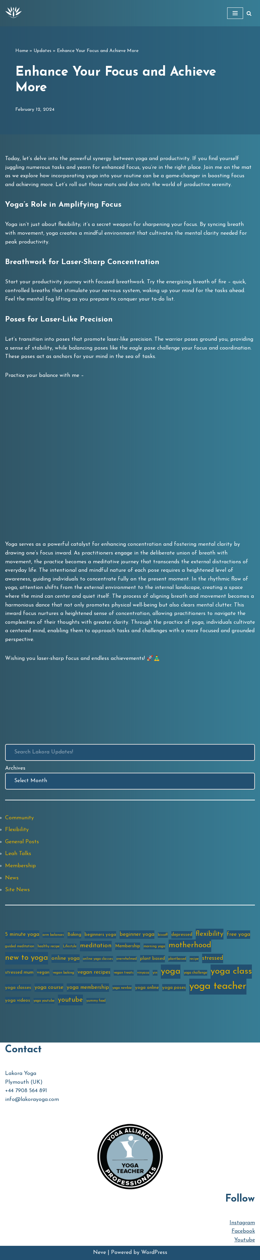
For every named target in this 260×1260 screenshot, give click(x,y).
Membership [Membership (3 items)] (127, 946)
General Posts (22, 842)
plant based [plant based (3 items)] (152, 958)
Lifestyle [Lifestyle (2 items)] (70, 946)
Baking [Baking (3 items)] (74, 934)
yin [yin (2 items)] (155, 973)
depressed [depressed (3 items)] (181, 934)
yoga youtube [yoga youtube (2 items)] (44, 1001)
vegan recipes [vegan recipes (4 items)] (94, 972)
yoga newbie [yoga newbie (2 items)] (122, 988)
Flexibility (17, 829)
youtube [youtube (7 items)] (70, 1000)
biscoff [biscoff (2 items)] (163, 935)
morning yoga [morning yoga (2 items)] (154, 946)
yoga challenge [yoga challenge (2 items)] (195, 973)
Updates (42, 50)
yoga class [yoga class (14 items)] (231, 971)
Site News (17, 890)
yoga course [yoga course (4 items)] (49, 987)
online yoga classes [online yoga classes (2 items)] (98, 959)
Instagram (242, 1223)
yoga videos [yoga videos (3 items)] (17, 1000)
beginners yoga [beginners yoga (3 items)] (100, 934)
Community (19, 818)
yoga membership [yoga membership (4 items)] (88, 987)
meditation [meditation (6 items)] (96, 946)
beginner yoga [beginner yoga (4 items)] (137, 934)
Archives (15, 768)
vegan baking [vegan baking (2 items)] (63, 973)
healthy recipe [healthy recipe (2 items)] (49, 946)
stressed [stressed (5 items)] (212, 958)
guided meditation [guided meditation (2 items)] (19, 946)
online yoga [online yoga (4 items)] (65, 958)
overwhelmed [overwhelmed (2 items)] (126, 959)
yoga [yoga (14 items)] (170, 971)
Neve (99, 1252)
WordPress (154, 1252)
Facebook (243, 1231)
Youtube (244, 1240)
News (12, 878)
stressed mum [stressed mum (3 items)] (19, 972)
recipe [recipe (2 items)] (194, 959)
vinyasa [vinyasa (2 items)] (143, 973)
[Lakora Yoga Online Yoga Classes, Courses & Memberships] (13, 13)
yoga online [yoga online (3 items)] (147, 987)
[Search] (249, 13)
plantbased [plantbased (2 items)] (177, 959)
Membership (20, 866)
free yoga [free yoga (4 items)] (238, 934)
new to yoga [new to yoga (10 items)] (26, 958)
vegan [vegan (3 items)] (43, 972)
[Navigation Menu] (235, 13)
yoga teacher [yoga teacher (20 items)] (217, 986)
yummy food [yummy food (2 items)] (96, 1001)
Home (21, 50)
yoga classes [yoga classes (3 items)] (18, 987)
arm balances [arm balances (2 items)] (53, 935)
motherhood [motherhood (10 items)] (190, 945)
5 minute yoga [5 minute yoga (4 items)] (22, 934)
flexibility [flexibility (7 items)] (209, 934)
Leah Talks (18, 853)
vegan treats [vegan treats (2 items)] (124, 973)
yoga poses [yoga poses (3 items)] (174, 987)
